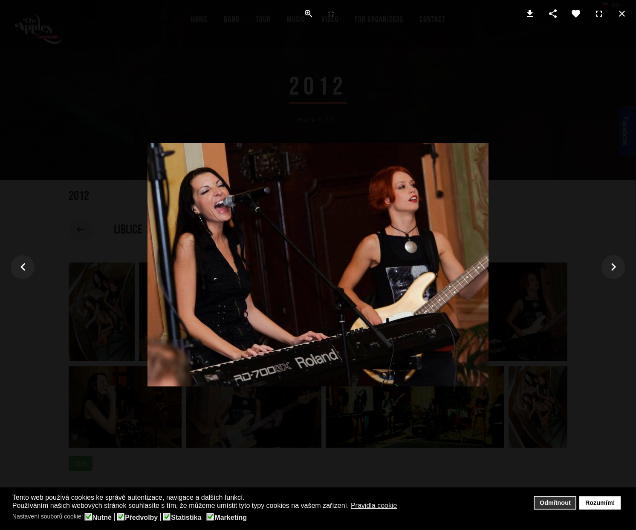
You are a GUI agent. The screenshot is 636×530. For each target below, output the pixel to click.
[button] (402, 506)
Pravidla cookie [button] (374, 505)
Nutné (102, 517)
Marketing (230, 517)
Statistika (186, 517)
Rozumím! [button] (600, 502)
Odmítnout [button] (555, 502)
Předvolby (141, 517)
